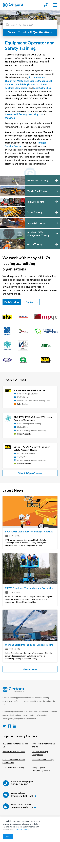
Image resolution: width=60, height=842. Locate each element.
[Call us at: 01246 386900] (45, 5)
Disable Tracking (23, 830)
